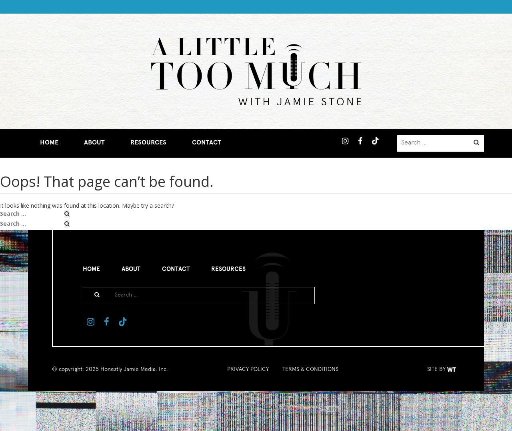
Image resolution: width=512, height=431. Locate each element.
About (94, 142)
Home (49, 142)
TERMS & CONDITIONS (310, 369)
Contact (206, 142)
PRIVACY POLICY (248, 369)
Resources (148, 142)
